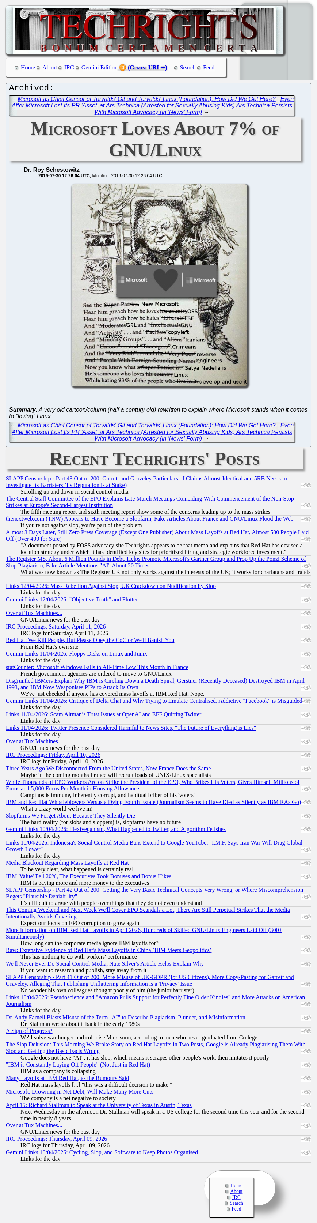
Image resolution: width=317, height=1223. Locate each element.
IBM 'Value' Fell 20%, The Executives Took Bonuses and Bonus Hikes (88, 878)
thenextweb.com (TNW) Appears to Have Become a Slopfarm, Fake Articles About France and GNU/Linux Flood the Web (150, 520)
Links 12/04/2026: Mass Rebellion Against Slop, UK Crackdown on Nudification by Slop (111, 588)
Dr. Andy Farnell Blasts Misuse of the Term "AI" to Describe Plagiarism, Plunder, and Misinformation (125, 1019)
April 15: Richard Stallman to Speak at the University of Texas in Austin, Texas (99, 1107)
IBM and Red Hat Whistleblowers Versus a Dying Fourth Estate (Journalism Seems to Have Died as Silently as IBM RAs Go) (153, 804)
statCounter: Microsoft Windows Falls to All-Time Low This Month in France (97, 669)
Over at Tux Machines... (34, 615)
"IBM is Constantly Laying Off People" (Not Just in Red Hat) (78, 1066)
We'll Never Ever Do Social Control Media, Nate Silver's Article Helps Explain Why (105, 965)
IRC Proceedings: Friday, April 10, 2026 (53, 757)
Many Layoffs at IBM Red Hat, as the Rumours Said (67, 1080)
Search (188, 67)
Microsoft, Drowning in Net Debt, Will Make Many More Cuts (79, 1093)
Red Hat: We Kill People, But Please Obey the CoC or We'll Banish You (90, 642)
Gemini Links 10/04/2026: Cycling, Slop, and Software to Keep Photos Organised (102, 1154)
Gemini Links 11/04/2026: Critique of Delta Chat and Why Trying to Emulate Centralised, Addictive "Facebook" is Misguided (154, 702)
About (49, 67)
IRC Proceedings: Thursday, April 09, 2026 (56, 1140)
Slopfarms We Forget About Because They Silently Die (70, 817)
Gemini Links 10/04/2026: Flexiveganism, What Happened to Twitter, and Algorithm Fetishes (116, 831)
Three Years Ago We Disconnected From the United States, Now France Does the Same (108, 770)
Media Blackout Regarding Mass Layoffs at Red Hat (67, 864)
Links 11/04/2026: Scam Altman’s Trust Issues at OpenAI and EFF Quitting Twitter (103, 716)
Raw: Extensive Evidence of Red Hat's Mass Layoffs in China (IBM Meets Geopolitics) (108, 952)
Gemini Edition (99, 67)
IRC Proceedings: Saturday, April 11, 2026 (56, 628)
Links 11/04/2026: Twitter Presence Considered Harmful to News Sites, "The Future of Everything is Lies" (131, 729)
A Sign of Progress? (29, 1033)
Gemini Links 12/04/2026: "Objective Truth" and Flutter (72, 601)
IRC (69, 67)
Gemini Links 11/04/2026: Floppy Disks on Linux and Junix (76, 655)
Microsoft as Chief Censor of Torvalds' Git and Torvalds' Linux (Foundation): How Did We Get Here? (146, 101)
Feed (208, 67)
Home (28, 67)
